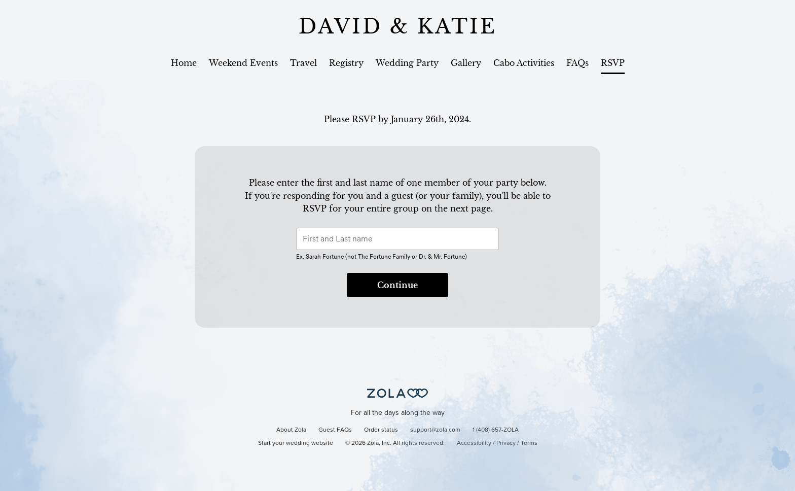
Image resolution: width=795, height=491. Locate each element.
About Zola (291, 430)
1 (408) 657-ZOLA (496, 430)
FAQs (577, 63)
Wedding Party (407, 63)
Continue (397, 285)
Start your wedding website (295, 443)
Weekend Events (243, 63)
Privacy (506, 443)
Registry (346, 63)
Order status (381, 430)
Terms (529, 443)
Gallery (466, 63)
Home (184, 63)
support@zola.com (435, 430)
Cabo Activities (523, 63)
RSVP (613, 63)
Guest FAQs (335, 430)
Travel (303, 63)
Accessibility (474, 443)
